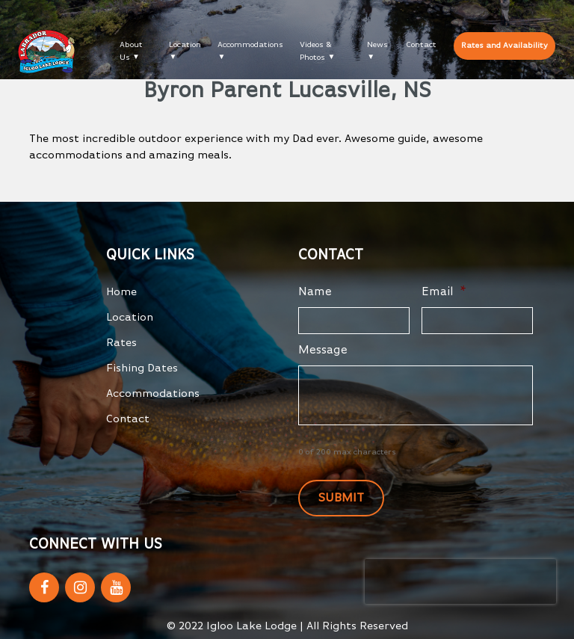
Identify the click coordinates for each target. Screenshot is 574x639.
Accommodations (250, 44)
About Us (131, 50)
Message (323, 350)
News (377, 44)
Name (315, 292)
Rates (121, 342)
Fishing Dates (142, 368)
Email (444, 292)
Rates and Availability (504, 45)
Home (121, 291)
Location (185, 44)
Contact (421, 44)
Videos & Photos (316, 50)
